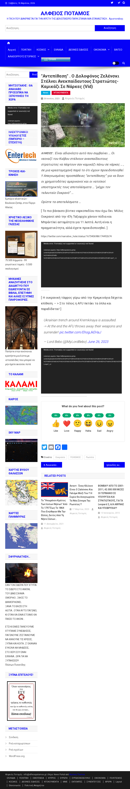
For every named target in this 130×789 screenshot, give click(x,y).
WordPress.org (17, 756)
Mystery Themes (77, 774)
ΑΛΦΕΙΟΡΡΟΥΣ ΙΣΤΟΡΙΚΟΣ (22, 56)
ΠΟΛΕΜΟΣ (75, 457)
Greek (50, 59)
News (45, 93)
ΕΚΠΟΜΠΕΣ (77, 782)
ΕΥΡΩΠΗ (64, 778)
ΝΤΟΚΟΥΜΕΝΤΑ (61, 93)
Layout (119, 782)
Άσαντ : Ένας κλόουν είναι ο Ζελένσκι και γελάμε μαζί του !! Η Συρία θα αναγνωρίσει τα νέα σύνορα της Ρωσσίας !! (82, 495)
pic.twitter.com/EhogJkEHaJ (80, 332)
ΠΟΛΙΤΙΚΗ (26, 49)
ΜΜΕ (65, 782)
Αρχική (12, 49)
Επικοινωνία (14, 785)
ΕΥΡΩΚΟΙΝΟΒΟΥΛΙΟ (81, 778)
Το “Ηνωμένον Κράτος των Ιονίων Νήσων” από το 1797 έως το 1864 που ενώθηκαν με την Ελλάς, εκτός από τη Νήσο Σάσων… (54, 509)
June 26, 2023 (97, 342)
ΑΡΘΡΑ (108, 782)
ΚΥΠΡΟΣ (52, 778)
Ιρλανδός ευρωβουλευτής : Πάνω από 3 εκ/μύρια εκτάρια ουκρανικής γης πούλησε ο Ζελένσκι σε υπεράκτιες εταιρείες (116, 465)
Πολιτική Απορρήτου (34, 785)
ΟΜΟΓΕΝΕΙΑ (38, 778)
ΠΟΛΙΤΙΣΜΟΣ (116, 778)
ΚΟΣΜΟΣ (41, 49)
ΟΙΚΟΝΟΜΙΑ (100, 49)
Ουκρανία (60, 457)
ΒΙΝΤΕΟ (118, 49)
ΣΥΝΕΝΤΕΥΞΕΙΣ (94, 782)
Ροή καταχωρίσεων (19, 743)
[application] (81, 264)
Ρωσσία (90, 457)
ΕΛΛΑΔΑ (58, 49)
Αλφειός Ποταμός (75, 98)
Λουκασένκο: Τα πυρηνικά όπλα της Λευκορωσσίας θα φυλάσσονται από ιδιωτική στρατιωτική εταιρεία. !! (54, 465)
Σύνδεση (13, 737)
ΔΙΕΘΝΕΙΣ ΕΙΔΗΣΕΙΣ (78, 49)
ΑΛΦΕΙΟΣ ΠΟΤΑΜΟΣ (65, 13)
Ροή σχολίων (16, 749)
